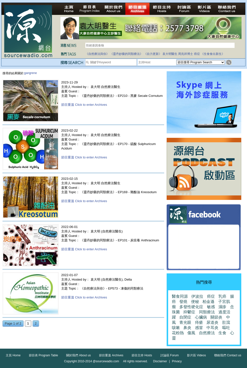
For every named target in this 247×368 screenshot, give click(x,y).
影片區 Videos (196, 355)
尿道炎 (212, 322)
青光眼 (185, 322)
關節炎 (216, 317)
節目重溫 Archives (111, 355)
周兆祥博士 (185, 54)
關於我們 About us (78, 355)
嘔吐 (226, 328)
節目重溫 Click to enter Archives (84, 105)
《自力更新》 (153, 54)
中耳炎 (212, 328)
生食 (222, 333)
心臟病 (201, 317)
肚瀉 (226, 322)
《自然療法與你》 (97, 54)
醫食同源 (180, 296)
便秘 (195, 301)
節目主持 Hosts (142, 355)
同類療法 (207, 312)
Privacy (177, 361)
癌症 (197, 54)
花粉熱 (178, 333)
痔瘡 (199, 322)
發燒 (183, 301)
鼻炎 (187, 328)
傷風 (191, 333)
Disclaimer (160, 361)
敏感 (211, 307)
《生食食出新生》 (213, 54)
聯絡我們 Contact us (227, 355)
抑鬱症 (189, 312)
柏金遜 (208, 301)
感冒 (199, 328)
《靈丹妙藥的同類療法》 (126, 54)
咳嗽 (176, 328)
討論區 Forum (169, 355)
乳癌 (222, 296)
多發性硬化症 (191, 307)
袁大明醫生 (169, 54)
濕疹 (222, 307)
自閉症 (185, 317)
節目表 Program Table (43, 355)
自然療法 (207, 333)
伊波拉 (197, 296)
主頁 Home (13, 355)
